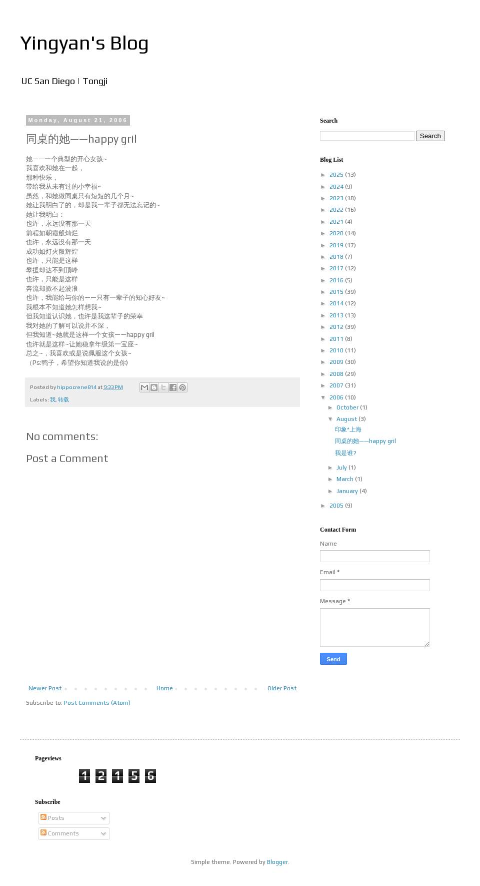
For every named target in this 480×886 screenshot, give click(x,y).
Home (164, 688)
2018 (337, 256)
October (348, 407)
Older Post (282, 688)
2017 (337, 268)
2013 (337, 315)
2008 (337, 373)
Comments (59, 833)
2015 (337, 291)
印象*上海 (348, 429)
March (345, 479)
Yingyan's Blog (84, 42)
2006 (337, 397)
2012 (337, 326)
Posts (52, 817)
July (342, 467)
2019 (337, 245)
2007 (337, 385)
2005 (337, 505)
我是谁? (345, 453)
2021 (337, 221)
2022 (337, 209)
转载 (63, 399)
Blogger (277, 861)
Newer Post (45, 688)
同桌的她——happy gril (365, 441)
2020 (337, 233)
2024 (337, 186)
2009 (337, 361)
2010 (337, 350)
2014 (337, 303)
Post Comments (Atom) (97, 702)
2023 (337, 198)
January (348, 491)
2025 (337, 174)
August (347, 418)
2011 (337, 338)
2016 (337, 280)
